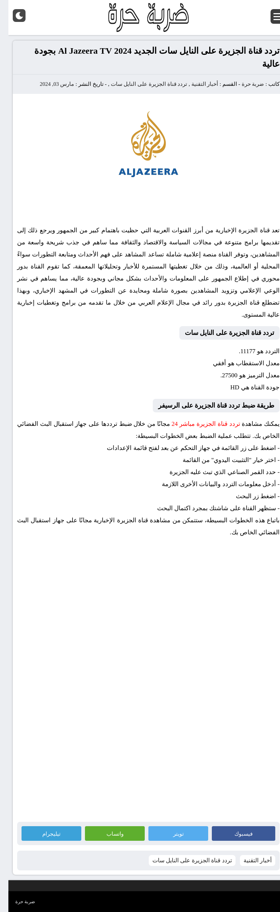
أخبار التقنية (196, 84)
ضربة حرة (244, 84)
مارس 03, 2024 (48, 84)
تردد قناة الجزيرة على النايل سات (140, 84)
